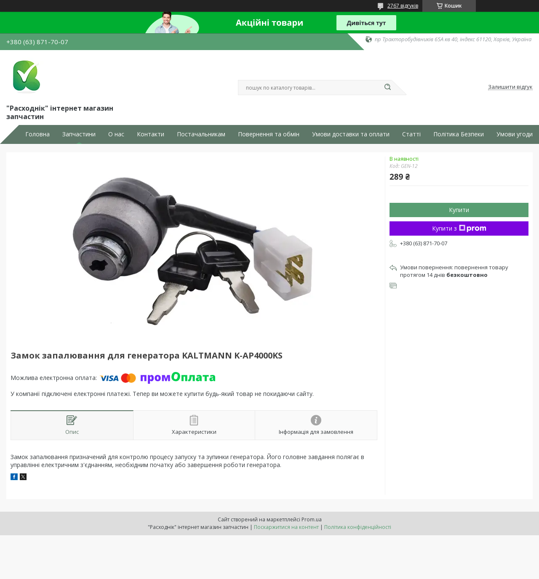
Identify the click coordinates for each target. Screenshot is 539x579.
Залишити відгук (510, 87)
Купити (459, 210)
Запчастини (79, 134)
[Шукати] (387, 87)
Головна (37, 134)
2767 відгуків (402, 5)
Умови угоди (514, 134)
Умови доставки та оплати (351, 134)
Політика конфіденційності (357, 527)
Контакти (150, 134)
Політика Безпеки (458, 134)
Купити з (459, 228)
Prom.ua (312, 519)
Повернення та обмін (268, 134)
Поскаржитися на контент (286, 527)
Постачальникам (201, 134)
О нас (116, 134)
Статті (411, 134)
